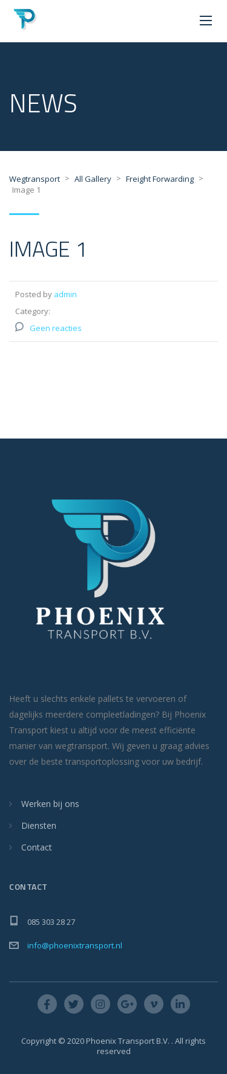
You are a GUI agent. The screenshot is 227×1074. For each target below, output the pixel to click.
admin (65, 294)
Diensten (38, 825)
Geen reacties (56, 328)
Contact (36, 847)
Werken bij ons (50, 803)
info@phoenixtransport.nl (74, 945)
